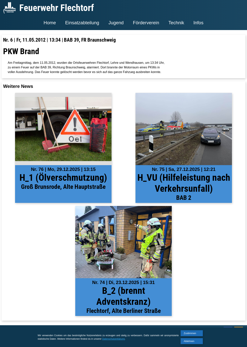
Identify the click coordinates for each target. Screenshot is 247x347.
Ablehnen (189, 341)
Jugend (116, 22)
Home (50, 22)
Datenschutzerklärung (113, 339)
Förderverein (146, 22)
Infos (198, 22)
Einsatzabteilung (82, 22)
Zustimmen (190, 333)
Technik (176, 22)
